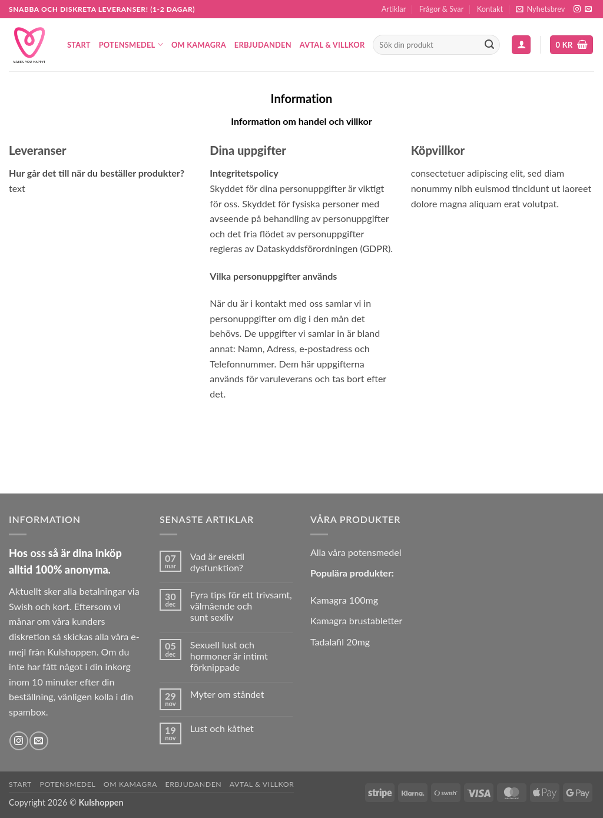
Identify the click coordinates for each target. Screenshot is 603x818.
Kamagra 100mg (344, 599)
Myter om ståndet (227, 694)
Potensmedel (131, 44)
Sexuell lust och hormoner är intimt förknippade (229, 656)
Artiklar (394, 9)
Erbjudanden (262, 44)
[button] (540, 9)
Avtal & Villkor (332, 44)
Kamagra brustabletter (356, 620)
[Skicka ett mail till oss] (588, 9)
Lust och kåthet (222, 728)
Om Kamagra (198, 44)
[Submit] (489, 45)
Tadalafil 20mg (340, 641)
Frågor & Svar (441, 9)
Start (79, 44)
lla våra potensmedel (359, 552)
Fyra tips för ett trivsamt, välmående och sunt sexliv (241, 605)
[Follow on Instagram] (577, 9)
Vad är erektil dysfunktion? (217, 562)
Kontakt (490, 9)
